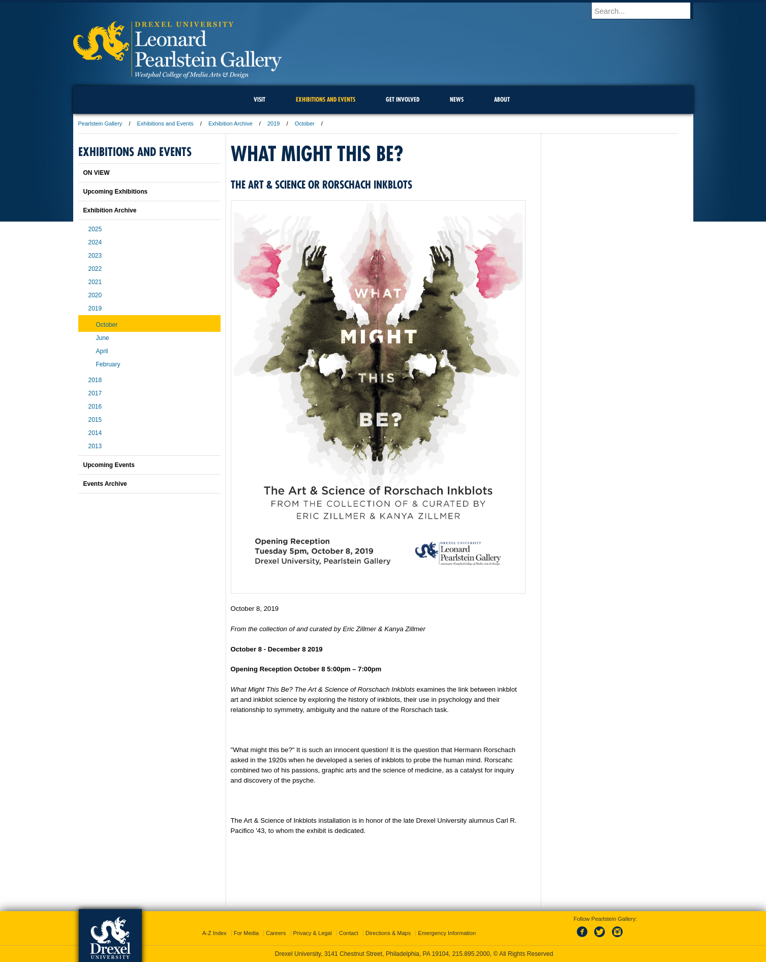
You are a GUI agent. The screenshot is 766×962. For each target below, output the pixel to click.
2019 (273, 123)
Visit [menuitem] (259, 99)
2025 (95, 229)
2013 (95, 446)
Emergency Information (447, 933)
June (102, 338)
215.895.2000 (471, 953)
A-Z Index (214, 933)
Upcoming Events (109, 465)
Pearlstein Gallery (100, 123)
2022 (95, 268)
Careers (276, 933)
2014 (95, 433)
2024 (95, 242)
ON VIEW (96, 172)
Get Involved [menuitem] (402, 99)
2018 (95, 380)
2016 (95, 406)
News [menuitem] (457, 99)
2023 (95, 255)
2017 (95, 393)
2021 (95, 282)
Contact (348, 933)
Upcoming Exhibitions (115, 191)
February (108, 364)
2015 (95, 419)
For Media (246, 933)
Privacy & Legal (312, 933)
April (102, 351)
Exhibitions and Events (165, 123)
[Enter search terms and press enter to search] (647, 11)
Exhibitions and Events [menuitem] (325, 99)
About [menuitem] (502, 99)
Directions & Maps (388, 933)
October (305, 123)
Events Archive (105, 483)
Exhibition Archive (230, 123)
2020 (95, 295)
